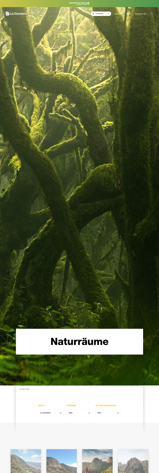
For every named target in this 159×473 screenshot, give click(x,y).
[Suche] (57, 14)
